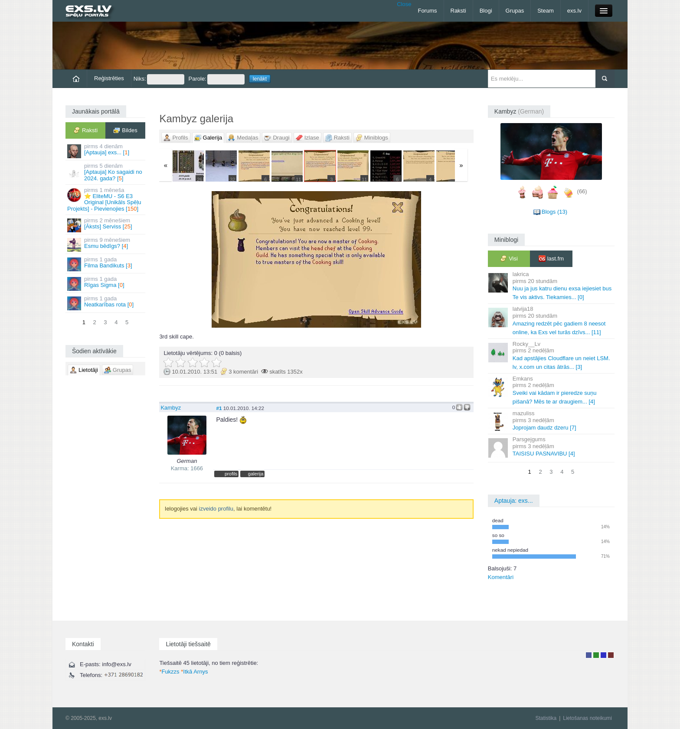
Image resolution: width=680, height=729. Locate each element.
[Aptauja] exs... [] (106, 150)
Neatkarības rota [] (106, 302)
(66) (582, 192)
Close (404, 4)
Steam (545, 10)
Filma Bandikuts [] (106, 263)
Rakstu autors (596, 655)
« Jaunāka (211, 259)
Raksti (458, 10)
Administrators (611, 655)
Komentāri (500, 577)
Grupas (515, 10)
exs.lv (574, 10)
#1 (219, 408)
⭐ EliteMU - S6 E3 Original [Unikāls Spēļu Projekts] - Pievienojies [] (106, 199)
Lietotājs (588, 655)
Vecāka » (422, 259)
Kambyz (170, 407)
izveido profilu (216, 508)
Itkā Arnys (194, 671)
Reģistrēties (109, 78)
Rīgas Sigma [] (106, 283)
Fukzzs (169, 671)
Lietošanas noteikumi (587, 718)
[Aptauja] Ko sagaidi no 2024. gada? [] (106, 172)
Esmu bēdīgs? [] (106, 244)
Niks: (159, 79)
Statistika (545, 718)
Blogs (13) (554, 211)
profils (231, 473)
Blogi (486, 10)
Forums (427, 10)
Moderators (603, 655)
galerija (256, 473)
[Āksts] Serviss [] (106, 224)
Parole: (217, 79)
